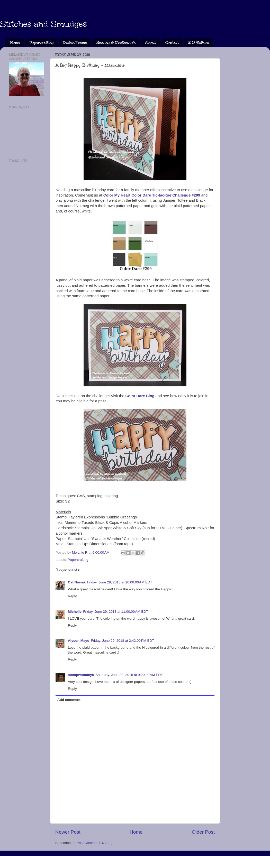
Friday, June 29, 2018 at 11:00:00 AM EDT (115, 611)
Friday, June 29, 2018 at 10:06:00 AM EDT (119, 582)
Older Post (203, 832)
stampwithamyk (81, 675)
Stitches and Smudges (43, 24)
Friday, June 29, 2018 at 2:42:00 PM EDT (122, 641)
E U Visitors (198, 42)
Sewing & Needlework (116, 42)
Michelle (75, 611)
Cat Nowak (77, 582)
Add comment (68, 700)
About (150, 42)
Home (15, 42)
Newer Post (67, 832)
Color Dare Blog (140, 396)
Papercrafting (42, 42)
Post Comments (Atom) (95, 843)
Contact (172, 42)
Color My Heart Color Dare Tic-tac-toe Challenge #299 (151, 195)
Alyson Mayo (78, 641)
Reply (72, 596)
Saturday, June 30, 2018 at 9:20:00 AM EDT (129, 675)
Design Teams (75, 42)
